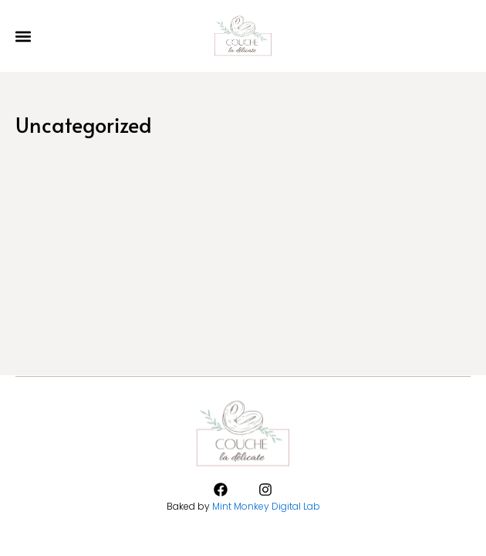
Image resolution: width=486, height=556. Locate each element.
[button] (22, 36)
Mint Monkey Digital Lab (266, 506)
